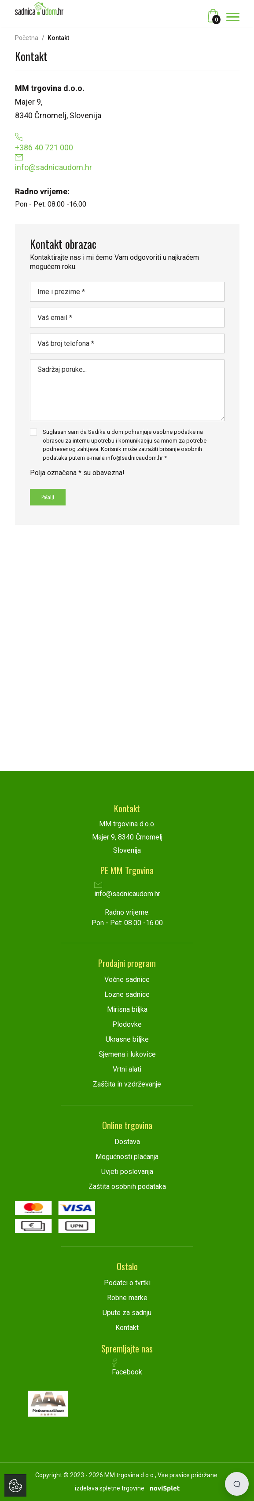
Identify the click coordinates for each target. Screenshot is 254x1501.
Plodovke (127, 1024)
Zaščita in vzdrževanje (127, 1084)
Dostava (127, 1142)
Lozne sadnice (127, 994)
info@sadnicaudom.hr (127, 890)
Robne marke (127, 1298)
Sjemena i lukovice (127, 1054)
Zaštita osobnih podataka (127, 1186)
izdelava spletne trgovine (109, 1488)
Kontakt (127, 1327)
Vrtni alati (127, 1069)
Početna (26, 37)
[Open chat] (237, 1484)
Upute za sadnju (127, 1312)
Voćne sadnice (127, 979)
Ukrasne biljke (127, 1039)
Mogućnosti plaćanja (127, 1156)
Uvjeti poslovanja (127, 1171)
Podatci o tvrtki (127, 1283)
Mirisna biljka (127, 1009)
